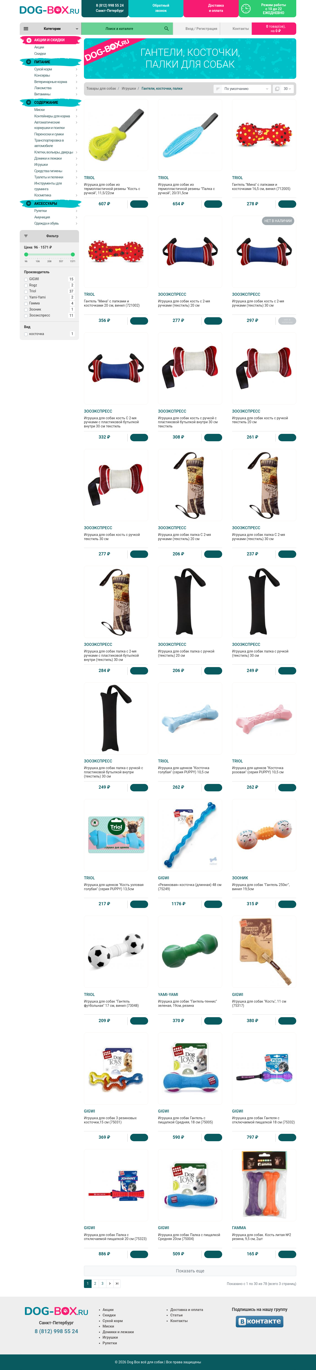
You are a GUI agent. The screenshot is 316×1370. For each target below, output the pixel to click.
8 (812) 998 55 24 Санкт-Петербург (110, 8)
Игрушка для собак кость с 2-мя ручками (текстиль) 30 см (264, 299)
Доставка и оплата (216, 8)
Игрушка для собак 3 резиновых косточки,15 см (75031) (116, 1116)
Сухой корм (113, 1321)
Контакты (241, 29)
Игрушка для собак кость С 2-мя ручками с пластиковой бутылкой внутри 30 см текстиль (116, 418)
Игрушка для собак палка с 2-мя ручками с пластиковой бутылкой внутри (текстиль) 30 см (116, 652)
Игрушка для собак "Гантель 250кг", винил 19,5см (264, 883)
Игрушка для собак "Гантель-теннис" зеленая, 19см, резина (190, 1000)
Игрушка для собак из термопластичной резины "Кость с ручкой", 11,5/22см (116, 185)
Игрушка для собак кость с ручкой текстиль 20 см (264, 416)
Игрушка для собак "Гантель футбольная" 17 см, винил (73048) (116, 1000)
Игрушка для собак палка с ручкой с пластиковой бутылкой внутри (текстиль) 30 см (116, 768)
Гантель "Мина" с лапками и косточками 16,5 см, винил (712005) (264, 183)
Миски (108, 1326)
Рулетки (110, 1343)
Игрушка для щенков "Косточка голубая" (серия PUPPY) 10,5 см (190, 766)
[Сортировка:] (246, 89)
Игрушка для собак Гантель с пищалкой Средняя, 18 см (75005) (190, 1116)
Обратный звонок (161, 8)
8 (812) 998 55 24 (56, 1331)
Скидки (109, 1315)
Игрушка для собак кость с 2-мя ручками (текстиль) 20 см (190, 299)
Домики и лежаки (118, 1332)
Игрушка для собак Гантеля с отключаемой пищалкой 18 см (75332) (264, 1116)
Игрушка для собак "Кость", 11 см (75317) (264, 1000)
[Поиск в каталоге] (121, 28)
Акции (108, 1309)
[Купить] (139, 204)
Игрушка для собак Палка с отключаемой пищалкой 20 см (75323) (116, 1233)
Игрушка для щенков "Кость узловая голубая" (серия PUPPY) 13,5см (116, 883)
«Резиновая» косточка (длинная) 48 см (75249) (190, 883)
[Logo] (49, 10)
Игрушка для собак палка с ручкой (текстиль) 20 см (190, 649)
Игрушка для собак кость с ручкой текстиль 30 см (116, 533)
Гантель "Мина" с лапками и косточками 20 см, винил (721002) (116, 299)
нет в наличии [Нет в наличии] (287, 321)
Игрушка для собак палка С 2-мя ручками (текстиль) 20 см (190, 533)
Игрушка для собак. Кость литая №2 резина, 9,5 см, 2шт (264, 1233)
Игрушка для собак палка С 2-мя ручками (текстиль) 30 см (264, 533)
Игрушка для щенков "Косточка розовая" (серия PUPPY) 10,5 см (264, 766)
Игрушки (110, 1337)
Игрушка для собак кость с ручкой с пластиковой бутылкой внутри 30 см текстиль (190, 418)
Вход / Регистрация (201, 29)
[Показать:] (287, 89)
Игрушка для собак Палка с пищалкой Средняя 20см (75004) (190, 1233)
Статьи (176, 1315)
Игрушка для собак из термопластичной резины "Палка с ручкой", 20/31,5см (190, 185)
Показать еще (190, 1270)
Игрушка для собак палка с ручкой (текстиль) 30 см (264, 649)
